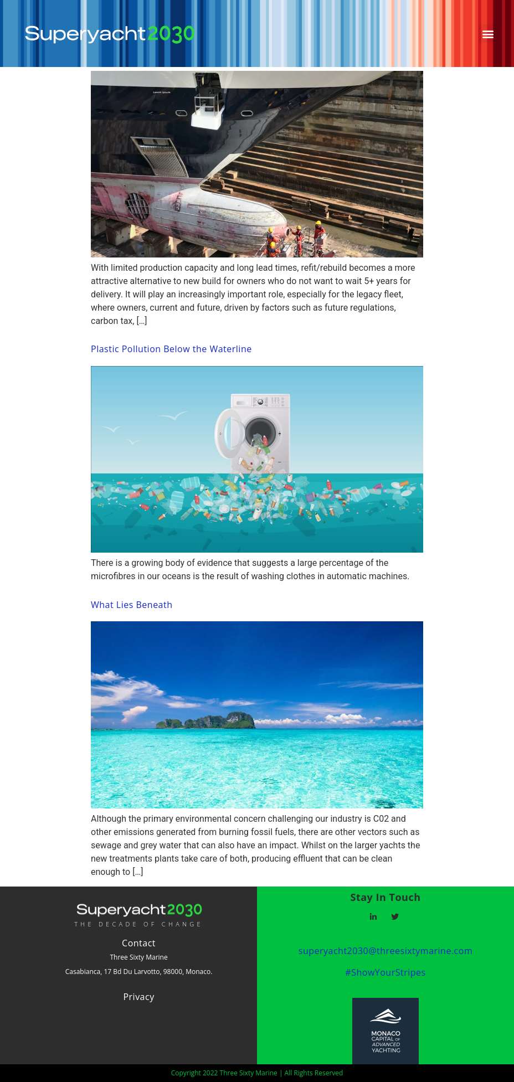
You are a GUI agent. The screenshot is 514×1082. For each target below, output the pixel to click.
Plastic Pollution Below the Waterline (171, 349)
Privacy (138, 997)
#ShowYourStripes (385, 972)
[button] (488, 33)
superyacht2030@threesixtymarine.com (385, 951)
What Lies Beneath (132, 605)
